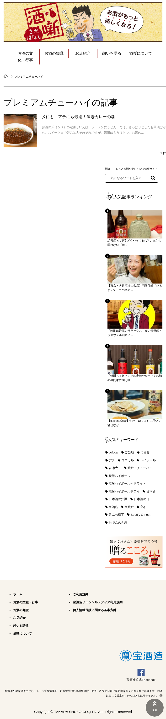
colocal (113, 452)
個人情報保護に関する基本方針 (94, 610)
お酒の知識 (54, 53)
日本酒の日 (141, 499)
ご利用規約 (80, 594)
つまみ (145, 452)
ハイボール (148, 460)
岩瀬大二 (115, 468)
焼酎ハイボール (119, 476)
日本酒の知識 (118, 499)
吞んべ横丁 (116, 514)
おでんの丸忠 (118, 522)
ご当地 (129, 452)
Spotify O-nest (140, 514)
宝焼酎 (129, 507)
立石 (143, 507)
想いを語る (111, 53)
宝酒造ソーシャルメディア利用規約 (98, 602)
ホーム (17, 594)
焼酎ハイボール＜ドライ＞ (127, 483)
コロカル (127, 460)
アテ (112, 460)
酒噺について (140, 53)
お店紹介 (83, 53)
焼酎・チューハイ (140, 468)
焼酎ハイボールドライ (124, 491)
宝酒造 (113, 507)
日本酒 (150, 491)
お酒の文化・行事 (25, 56)
